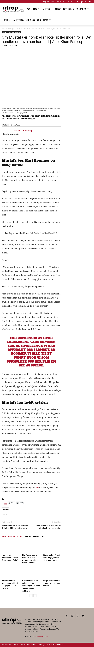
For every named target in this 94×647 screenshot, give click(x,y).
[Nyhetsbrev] (78, 155)
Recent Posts (15, 125)
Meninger (11, 29)
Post (5, 503)
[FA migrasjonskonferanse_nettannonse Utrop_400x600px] (78, 89)
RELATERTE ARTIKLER (12, 536)
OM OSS (7, 20)
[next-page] (34, 595)
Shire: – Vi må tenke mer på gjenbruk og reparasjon (48, 526)
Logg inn (46, 2)
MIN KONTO (60, 2)
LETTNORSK (68, 9)
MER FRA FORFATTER (34, 536)
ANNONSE (30, 20)
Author (5, 125)
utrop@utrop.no (41, 636)
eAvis (52, 2)
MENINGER (56, 9)
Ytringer (19, 29)
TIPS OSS (47, 20)
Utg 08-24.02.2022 (14, 32)
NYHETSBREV (18, 20)
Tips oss (69, 2)
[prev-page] (31, 595)
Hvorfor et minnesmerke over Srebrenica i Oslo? (10, 557)
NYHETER (46, 9)
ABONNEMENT (33, 9)
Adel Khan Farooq (10, 45)
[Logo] (13, 9)
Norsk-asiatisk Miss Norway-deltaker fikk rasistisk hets (15, 526)
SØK (39, 20)
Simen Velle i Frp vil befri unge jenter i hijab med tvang (51, 557)
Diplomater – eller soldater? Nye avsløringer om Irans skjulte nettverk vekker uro (31, 586)
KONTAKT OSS (82, 9)
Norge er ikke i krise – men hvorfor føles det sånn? (51, 583)
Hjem (3, 29)
